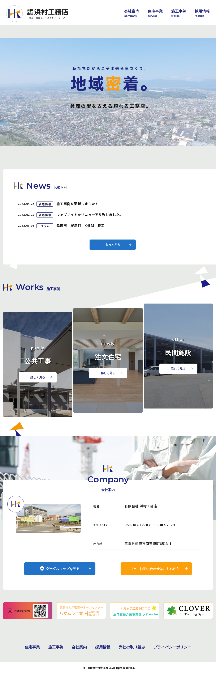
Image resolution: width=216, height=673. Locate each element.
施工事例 (178, 13)
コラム (44, 245)
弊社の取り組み (132, 646)
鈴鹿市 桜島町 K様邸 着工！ (82, 244)
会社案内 (131, 13)
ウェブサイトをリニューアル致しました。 (90, 234)
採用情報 (202, 13)
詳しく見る (37, 396)
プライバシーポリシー (172, 646)
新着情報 (45, 224)
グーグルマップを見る (62, 588)
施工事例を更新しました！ (78, 223)
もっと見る (112, 264)
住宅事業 (155, 13)
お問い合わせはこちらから (160, 588)
